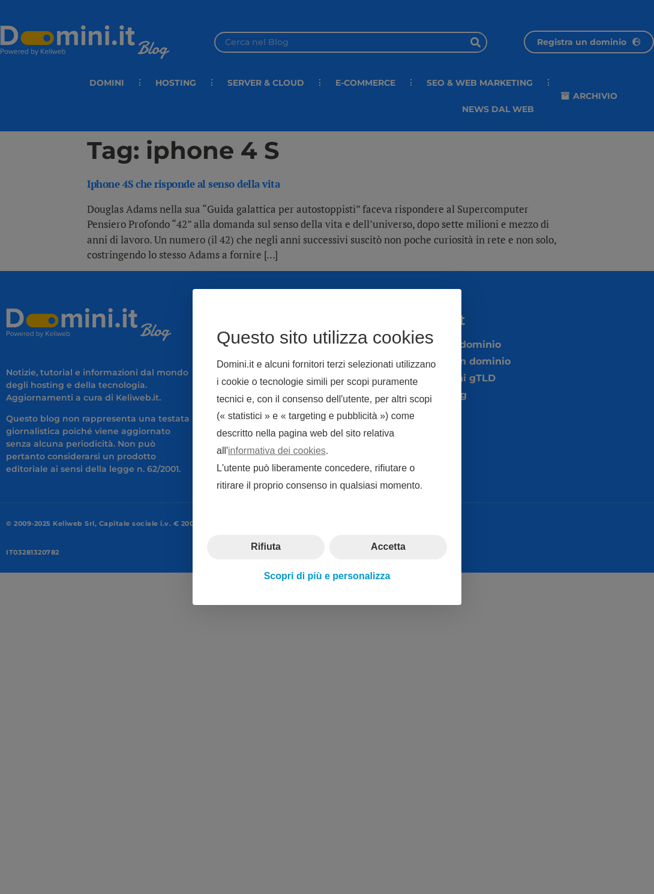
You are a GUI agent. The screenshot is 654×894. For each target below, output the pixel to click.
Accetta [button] (388, 546)
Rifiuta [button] (266, 546)
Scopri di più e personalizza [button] (327, 576)
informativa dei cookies (277, 451)
